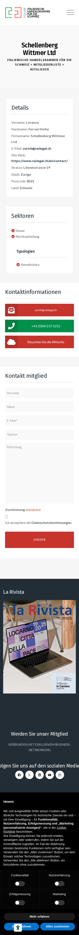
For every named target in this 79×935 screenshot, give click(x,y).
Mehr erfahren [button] (39, 916)
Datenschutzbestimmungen (51, 523)
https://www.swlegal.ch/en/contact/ (39, 161)
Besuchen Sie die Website (34, 342)
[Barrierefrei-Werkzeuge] (18, 928)
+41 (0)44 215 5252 (32, 326)
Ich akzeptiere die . (38, 523)
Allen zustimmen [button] (57, 926)
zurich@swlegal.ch (37, 148)
